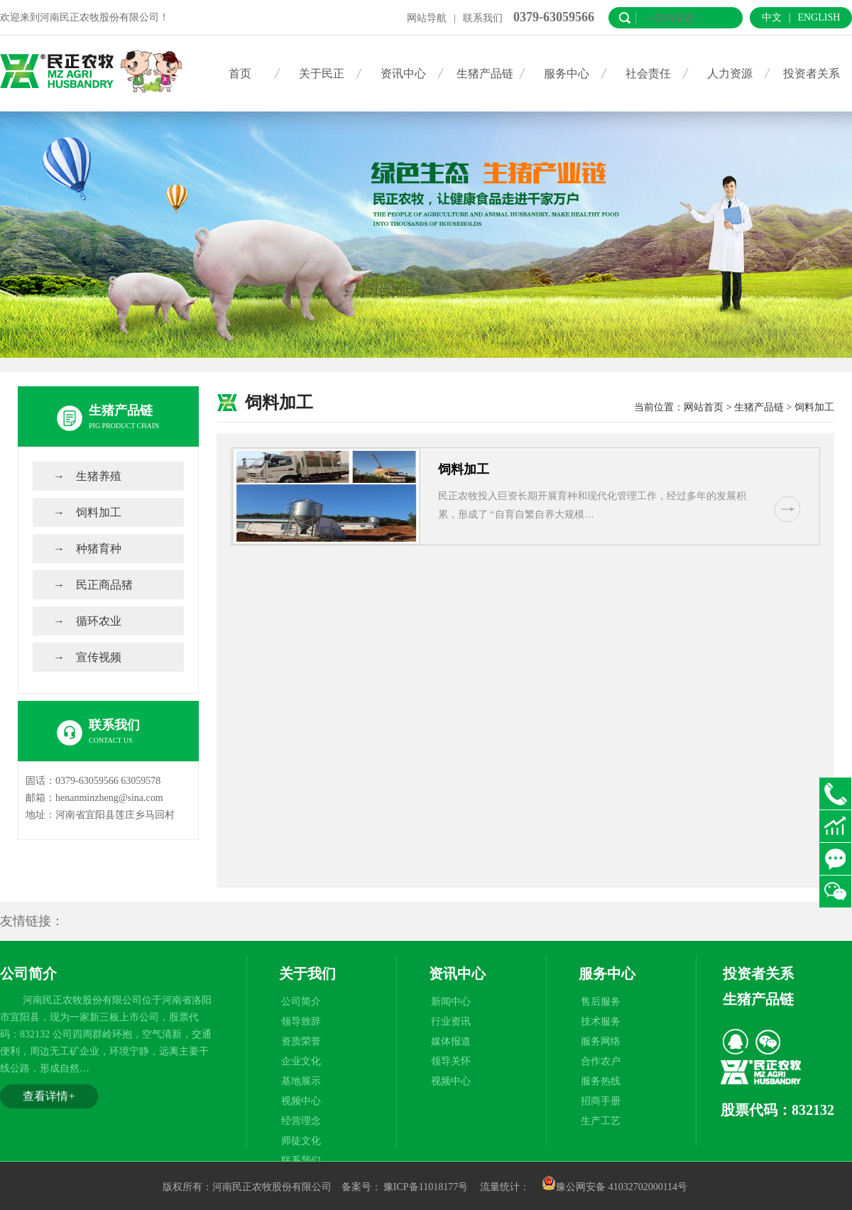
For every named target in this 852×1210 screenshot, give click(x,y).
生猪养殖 (98, 476)
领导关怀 (451, 1061)
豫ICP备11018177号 (425, 1187)
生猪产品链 (485, 73)
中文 (772, 17)
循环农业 (98, 621)
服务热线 (601, 1081)
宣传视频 (98, 657)
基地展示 (301, 1081)
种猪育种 (98, 549)
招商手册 (601, 1101)
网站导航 (427, 18)
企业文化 (301, 1061)
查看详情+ (49, 1096)
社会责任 (648, 73)
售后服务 (601, 1001)
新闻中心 (451, 1001)
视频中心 (301, 1101)
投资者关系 (811, 73)
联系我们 (483, 18)
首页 (240, 73)
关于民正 (321, 73)
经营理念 (301, 1121)
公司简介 (301, 1001)
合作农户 (601, 1061)
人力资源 (730, 73)
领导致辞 (301, 1021)
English (818, 17)
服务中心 (566, 73)
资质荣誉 (301, 1041)
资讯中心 (403, 73)
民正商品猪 (104, 585)
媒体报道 (451, 1041)
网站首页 (703, 407)
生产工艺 (601, 1121)
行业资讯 (451, 1021)
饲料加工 (98, 512)
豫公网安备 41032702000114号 (614, 1187)
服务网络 (601, 1041)
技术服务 (601, 1021)
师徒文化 (301, 1140)
